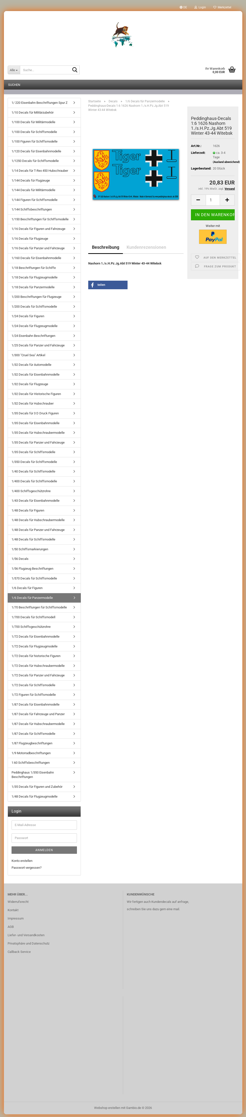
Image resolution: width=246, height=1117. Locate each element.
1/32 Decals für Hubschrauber (33, 406)
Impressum (16, 921)
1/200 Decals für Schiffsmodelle (34, 309)
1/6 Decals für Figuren (27, 590)
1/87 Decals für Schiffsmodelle (33, 736)
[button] (183, 7)
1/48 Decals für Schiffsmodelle (33, 542)
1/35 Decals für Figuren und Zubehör (37, 789)
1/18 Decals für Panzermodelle (33, 290)
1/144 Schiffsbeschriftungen (32, 212)
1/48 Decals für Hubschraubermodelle (38, 523)
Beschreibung (105, 249)
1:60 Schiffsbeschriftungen (31, 765)
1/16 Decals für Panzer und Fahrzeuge (38, 251)
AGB (11, 929)
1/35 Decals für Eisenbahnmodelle (35, 426)
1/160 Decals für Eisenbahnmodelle (36, 261)
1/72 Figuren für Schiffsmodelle (34, 697)
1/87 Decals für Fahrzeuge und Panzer (38, 717)
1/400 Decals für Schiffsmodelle (34, 484)
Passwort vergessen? (27, 870)
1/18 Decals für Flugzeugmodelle (35, 280)
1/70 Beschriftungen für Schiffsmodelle (39, 610)
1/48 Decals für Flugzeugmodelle (35, 799)
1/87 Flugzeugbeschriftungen (32, 746)
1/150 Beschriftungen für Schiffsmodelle (40, 222)
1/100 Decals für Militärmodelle (33, 125)
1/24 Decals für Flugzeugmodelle (35, 328)
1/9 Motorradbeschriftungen (31, 756)
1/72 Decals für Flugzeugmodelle (35, 649)
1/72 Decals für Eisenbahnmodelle (35, 639)
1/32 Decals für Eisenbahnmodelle (35, 377)
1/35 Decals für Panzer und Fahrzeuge (38, 445)
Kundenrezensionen (146, 249)
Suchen (14, 85)
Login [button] (200, 7)
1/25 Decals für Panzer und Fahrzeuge (38, 348)
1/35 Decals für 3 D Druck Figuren (35, 416)
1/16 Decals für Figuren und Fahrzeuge (38, 231)
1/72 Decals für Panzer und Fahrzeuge (38, 678)
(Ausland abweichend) (226, 164)
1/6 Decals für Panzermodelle (32, 600)
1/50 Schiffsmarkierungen (30, 552)
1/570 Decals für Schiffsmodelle (34, 581)
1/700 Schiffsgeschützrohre (31, 629)
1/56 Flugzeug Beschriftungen (32, 571)
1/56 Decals (20, 561)
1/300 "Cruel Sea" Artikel (28, 358)
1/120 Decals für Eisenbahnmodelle (36, 154)
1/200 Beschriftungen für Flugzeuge (36, 299)
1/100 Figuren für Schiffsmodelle (35, 144)
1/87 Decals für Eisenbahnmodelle (35, 707)
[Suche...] (14, 70)
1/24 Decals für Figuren (28, 319)
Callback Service (19, 954)
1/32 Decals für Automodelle (31, 367)
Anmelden (44, 852)
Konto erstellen (22, 863)
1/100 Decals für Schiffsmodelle (34, 134)
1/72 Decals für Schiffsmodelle (33, 688)
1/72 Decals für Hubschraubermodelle (38, 668)
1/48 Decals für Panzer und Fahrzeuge (38, 532)
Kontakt (13, 913)
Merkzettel (222, 7)
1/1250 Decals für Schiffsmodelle (35, 163)
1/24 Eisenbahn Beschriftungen (33, 338)
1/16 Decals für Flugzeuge (30, 241)
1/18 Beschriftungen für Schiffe (34, 270)
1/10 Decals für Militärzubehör (33, 115)
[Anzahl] (213, 202)
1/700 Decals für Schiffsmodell (33, 620)
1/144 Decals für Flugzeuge (31, 183)
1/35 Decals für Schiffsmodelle (33, 455)
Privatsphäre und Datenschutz (28, 946)
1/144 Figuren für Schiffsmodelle (35, 202)
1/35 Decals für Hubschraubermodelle (38, 435)
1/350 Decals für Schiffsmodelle (34, 464)
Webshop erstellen (107, 1110)
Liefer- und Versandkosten (26, 938)
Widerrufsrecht (18, 904)
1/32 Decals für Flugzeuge (30, 387)
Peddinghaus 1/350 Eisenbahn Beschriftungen (33, 777)
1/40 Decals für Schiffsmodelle (33, 474)
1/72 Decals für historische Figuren (36, 658)
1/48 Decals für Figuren (28, 513)
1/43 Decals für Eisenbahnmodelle (35, 503)
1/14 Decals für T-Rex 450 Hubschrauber (40, 173)
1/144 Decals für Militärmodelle (33, 193)
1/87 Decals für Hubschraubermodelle (38, 726)
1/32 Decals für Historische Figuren (36, 396)
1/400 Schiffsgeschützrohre (31, 494)
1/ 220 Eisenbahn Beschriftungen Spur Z (40, 105)
